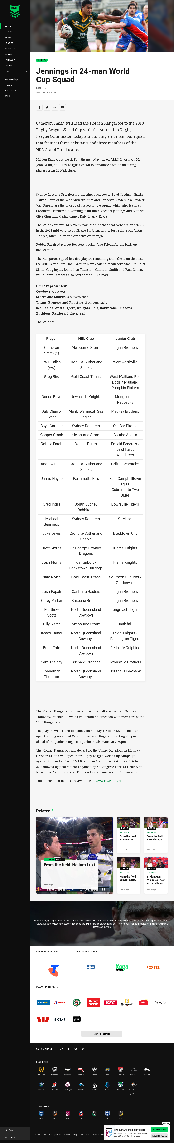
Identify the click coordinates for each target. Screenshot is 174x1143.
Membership (11, 79)
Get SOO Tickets (159, 1129)
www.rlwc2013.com (110, 781)
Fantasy (10, 60)
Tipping (10, 65)
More (16, 71)
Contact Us (84, 1134)
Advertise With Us (99, 1134)
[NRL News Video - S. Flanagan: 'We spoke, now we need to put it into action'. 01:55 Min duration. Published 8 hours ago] (156, 875)
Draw (8, 37)
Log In (10, 1136)
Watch (9, 32)
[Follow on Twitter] (75, 1049)
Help (75, 1134)
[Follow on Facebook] (68, 1049)
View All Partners (102, 1033)
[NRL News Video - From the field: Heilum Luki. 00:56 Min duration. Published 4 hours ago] (74, 855)
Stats (8, 54)
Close (166, 1123)
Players (10, 48)
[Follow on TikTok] (61, 1049)
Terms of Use (40, 1134)
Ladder (9, 43)
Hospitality (10, 90)
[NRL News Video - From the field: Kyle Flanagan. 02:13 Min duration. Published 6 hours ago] (156, 835)
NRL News (42, 60)
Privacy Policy (55, 1134)
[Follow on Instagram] (83, 1049)
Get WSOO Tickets (159, 1136)
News (8, 26)
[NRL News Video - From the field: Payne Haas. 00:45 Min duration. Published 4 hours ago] (128, 835)
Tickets (9, 84)
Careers (67, 1134)
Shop (7, 95)
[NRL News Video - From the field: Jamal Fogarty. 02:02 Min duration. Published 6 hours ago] (128, 875)
